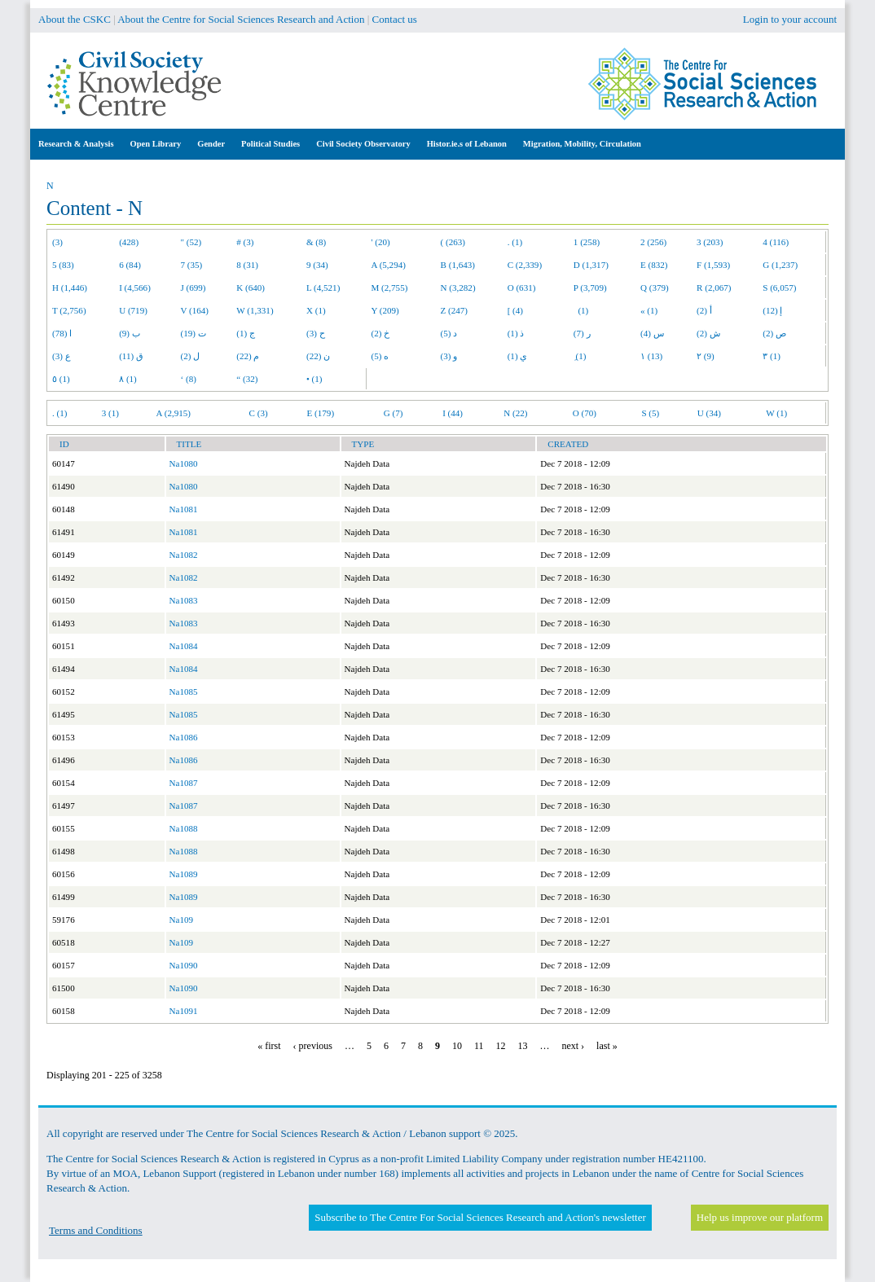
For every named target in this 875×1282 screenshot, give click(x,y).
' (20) (381, 242)
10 (457, 1046)
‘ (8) (188, 379)
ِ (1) (580, 356)
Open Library (156, 143)
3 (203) (710, 242)
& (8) (316, 242)
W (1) (776, 413)
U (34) (709, 413)
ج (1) (245, 333)
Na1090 (183, 965)
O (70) (584, 413)
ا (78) (62, 333)
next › (572, 1046)
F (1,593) (713, 265)
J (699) (193, 287)
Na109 (181, 919)
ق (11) (131, 356)
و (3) (449, 356)
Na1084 (183, 646)
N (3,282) (458, 287)
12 (500, 1046)
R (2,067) (714, 287)
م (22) (247, 356)
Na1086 (183, 737)
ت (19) (193, 333)
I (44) (452, 413)
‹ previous (312, 1046)
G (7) (393, 413)
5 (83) (63, 265)
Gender (211, 143)
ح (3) (315, 333)
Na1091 (183, 1011)
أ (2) (704, 310)
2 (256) (653, 242)
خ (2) (381, 333)
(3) (57, 242)
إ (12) (772, 310)
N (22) (515, 413)
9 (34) (317, 265)
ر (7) (582, 333)
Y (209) (385, 310)
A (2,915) (173, 413)
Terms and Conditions (96, 1230)
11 (479, 1046)
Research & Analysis (76, 143)
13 (522, 1046)
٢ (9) (706, 356)
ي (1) (518, 356)
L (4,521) (323, 287)
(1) (581, 310)
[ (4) (515, 310)
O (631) (522, 287)
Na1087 (183, 783)
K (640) (250, 287)
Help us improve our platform (760, 1217)
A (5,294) (389, 265)
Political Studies (270, 143)
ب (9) (129, 333)
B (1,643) (458, 265)
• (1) (314, 379)
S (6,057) (779, 287)
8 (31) (247, 265)
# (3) (244, 242)
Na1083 (183, 600)
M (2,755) (390, 287)
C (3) (258, 413)
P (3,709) (590, 287)
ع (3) (61, 356)
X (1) (316, 310)
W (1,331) (254, 310)
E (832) (654, 265)
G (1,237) (780, 265)
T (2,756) (69, 310)
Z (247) (454, 310)
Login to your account (790, 19)
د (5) (449, 333)
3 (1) (110, 413)
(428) (129, 242)
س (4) (652, 333)
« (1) (648, 310)
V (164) (195, 310)
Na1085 (183, 691)
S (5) (650, 413)
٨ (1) (128, 379)
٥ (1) (61, 379)
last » (607, 1046)
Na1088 (183, 828)
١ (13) (651, 356)
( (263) (453, 242)
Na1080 (183, 463)
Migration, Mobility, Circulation (582, 143)
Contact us (394, 19)
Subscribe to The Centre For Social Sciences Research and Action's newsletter (479, 1217)
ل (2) (190, 356)
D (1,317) (591, 265)
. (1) (515, 242)
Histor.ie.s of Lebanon (467, 143)
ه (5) (380, 356)
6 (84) (130, 265)
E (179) (321, 413)
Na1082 (183, 555)
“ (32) (246, 379)
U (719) (133, 310)
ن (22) (318, 356)
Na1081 (183, 509)
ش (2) (708, 333)
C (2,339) (525, 265)
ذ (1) (516, 333)
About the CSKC (74, 19)
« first (268, 1046)
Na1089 (183, 874)
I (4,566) (135, 287)
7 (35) (192, 265)
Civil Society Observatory (363, 143)
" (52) (191, 242)
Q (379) (654, 287)
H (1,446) (69, 287)
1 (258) (587, 242)
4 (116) (776, 242)
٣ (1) (771, 356)
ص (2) (774, 333)
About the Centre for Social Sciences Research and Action (240, 19)
